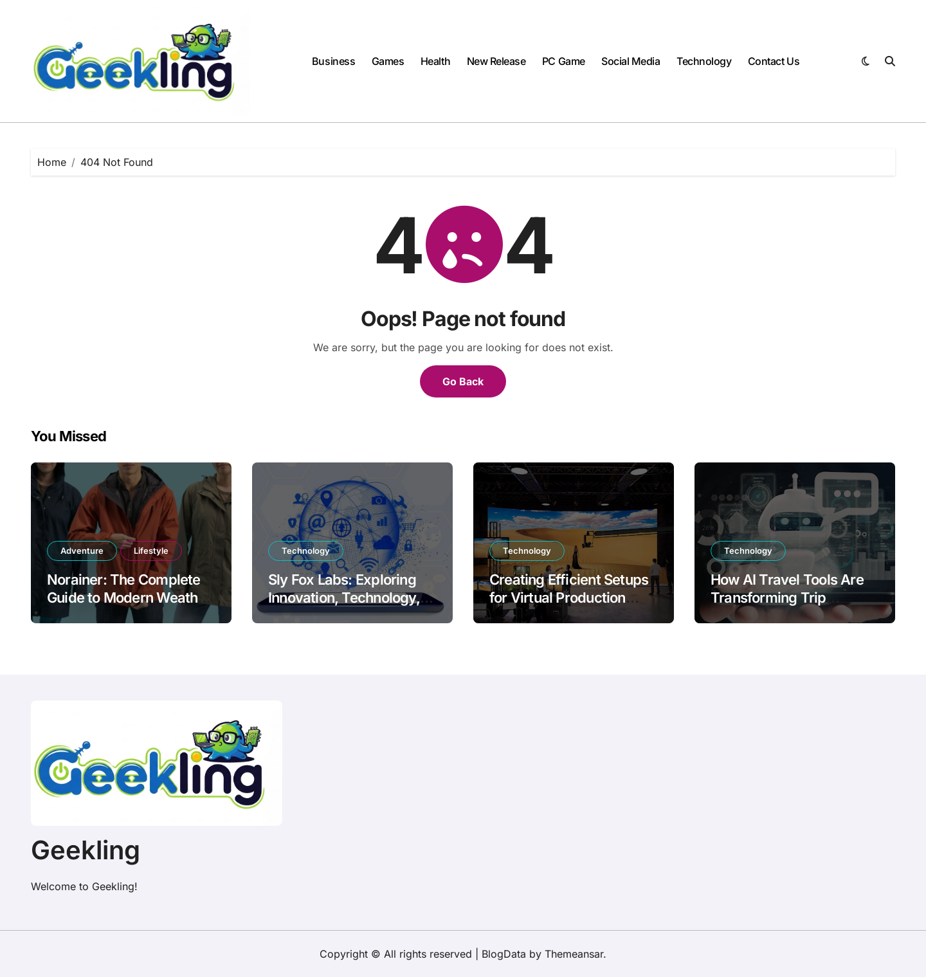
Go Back (463, 381)
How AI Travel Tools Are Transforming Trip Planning (787, 598)
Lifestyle (151, 550)
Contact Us (773, 61)
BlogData (504, 953)
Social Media (630, 61)
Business (333, 61)
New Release (496, 61)
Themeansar (574, 953)
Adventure (82, 550)
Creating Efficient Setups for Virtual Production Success (568, 598)
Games (388, 61)
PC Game (563, 61)
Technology (703, 61)
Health (435, 61)
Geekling (85, 850)
